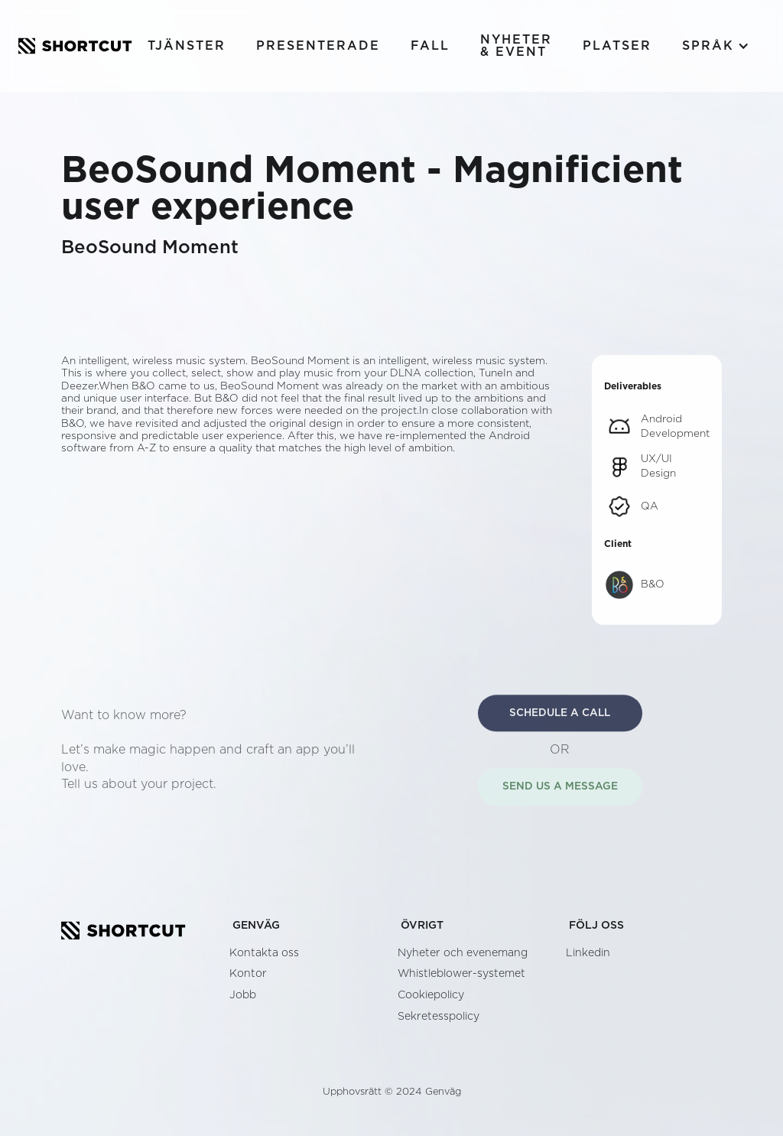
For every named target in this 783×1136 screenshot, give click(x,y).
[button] (716, 45)
